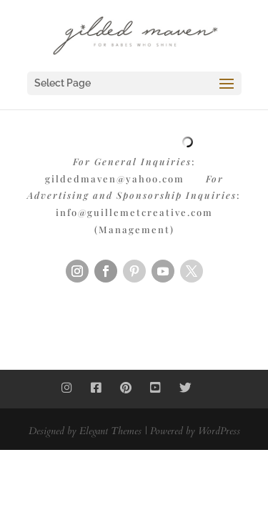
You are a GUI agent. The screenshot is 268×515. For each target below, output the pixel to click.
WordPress (219, 431)
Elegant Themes (110, 431)
